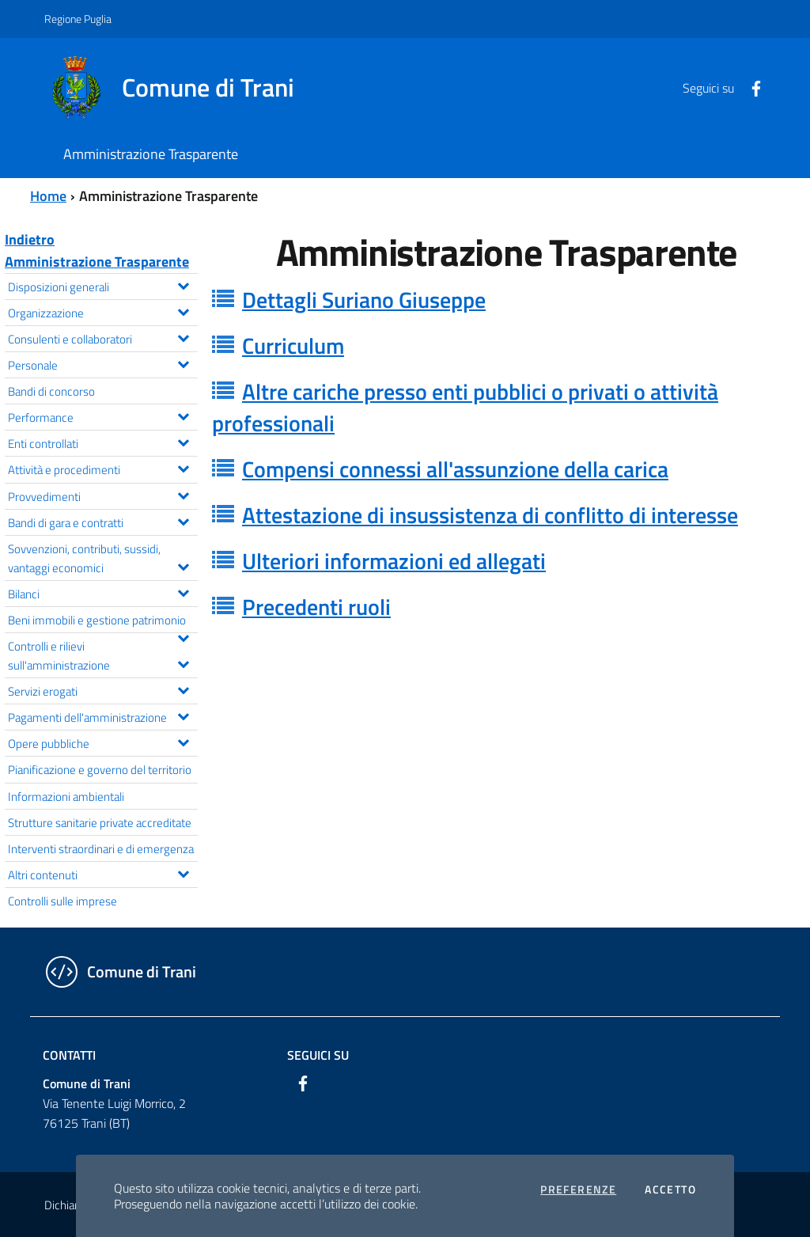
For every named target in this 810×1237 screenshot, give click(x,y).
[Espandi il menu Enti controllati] (183, 440)
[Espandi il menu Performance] (183, 414)
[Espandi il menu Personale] (183, 362)
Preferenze (578, 1189)
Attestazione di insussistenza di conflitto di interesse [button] (490, 515)
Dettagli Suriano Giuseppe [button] (364, 300)
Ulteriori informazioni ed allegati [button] (394, 561)
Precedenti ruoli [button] (316, 607)
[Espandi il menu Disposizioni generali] (183, 284)
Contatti (69, 1054)
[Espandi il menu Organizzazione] (183, 310)
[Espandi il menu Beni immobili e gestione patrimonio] (183, 636)
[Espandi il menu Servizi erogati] (183, 688)
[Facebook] (750, 87)
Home (48, 196)
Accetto (670, 1189)
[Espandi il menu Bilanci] (183, 591)
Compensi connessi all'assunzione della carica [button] (455, 469)
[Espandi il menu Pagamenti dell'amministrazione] (183, 714)
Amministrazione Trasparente (97, 261)
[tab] (506, 300)
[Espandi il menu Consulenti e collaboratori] (183, 336)
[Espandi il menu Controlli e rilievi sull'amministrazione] (183, 662)
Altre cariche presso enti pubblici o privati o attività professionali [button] (465, 407)
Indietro (30, 239)
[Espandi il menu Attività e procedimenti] (183, 466)
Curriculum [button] (293, 345)
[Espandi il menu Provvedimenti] (183, 493)
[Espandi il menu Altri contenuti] (183, 872)
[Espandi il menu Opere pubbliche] (183, 740)
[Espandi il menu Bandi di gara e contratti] (183, 519)
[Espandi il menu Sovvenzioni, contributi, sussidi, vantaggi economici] (183, 565)
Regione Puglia (78, 18)
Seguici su (318, 1054)
